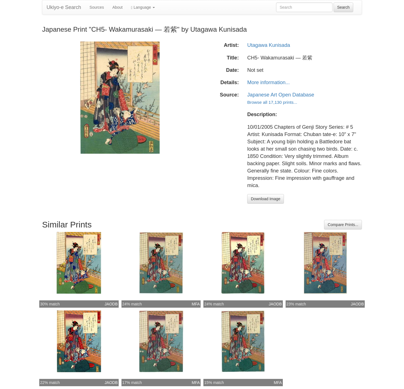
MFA (196, 304)
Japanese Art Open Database (280, 95)
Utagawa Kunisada (268, 45)
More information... (268, 82)
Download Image (265, 199)
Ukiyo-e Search (64, 7)
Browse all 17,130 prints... (272, 102)
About (117, 7)
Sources (96, 7)
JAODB (111, 304)
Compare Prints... (343, 224)
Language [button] (143, 7)
